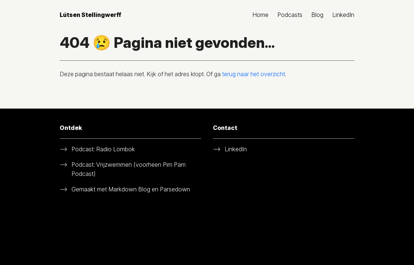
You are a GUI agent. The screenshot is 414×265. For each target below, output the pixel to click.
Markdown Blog (129, 189)
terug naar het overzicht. (254, 74)
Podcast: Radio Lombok (103, 149)
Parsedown (175, 189)
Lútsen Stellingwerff (90, 14)
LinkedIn (343, 14)
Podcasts (289, 14)
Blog (317, 14)
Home (260, 14)
